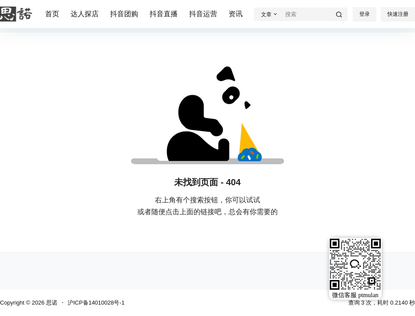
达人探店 (85, 14)
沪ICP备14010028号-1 (96, 302)
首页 (52, 14)
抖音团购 (124, 14)
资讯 (236, 14)
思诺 (50, 302)
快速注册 (397, 14)
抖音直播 (164, 14)
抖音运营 (203, 14)
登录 (364, 14)
